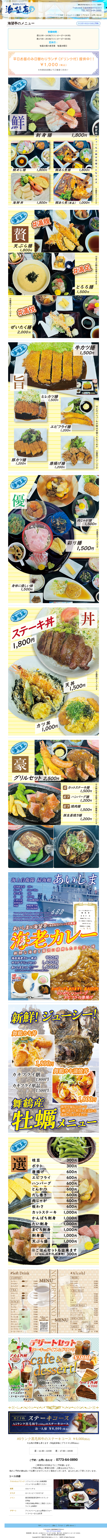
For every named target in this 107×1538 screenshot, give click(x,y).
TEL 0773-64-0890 (53, 1531)
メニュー (69, 15)
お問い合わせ (97, 15)
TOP (61, 15)
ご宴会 (77, 15)
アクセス (85, 15)
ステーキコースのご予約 (89, 23)
